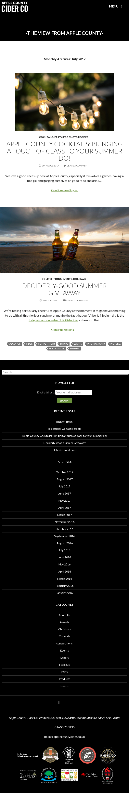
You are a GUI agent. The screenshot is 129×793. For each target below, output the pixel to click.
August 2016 (65, 543)
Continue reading (64, 190)
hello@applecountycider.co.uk (64, 736)
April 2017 (64, 507)
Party (58, 137)
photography (96, 343)
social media (57, 348)
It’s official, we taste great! (64, 428)
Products (70, 137)
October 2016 (64, 529)
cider (29, 343)
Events (67, 278)
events (78, 343)
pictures (115, 343)
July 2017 (64, 486)
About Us (65, 615)
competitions (51, 278)
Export (64, 657)
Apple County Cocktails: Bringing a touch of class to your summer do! (64, 151)
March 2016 (64, 578)
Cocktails (46, 137)
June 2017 (64, 493)
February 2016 (64, 585)
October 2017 (64, 472)
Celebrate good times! (64, 450)
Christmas (64, 629)
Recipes (83, 137)
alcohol (14, 343)
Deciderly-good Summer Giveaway (64, 289)
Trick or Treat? (64, 421)
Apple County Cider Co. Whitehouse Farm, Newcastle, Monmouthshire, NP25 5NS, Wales (64, 718)
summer (74, 348)
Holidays (79, 278)
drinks (64, 343)
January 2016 (64, 592)
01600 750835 (65, 727)
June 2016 (64, 557)
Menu (116, 6)
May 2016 (64, 564)
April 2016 (64, 571)
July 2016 (64, 550)
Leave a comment (78, 165)
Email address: (46, 392)
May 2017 (64, 500)
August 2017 (65, 479)
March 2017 (64, 514)
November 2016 (64, 521)
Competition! (46, 343)
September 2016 (64, 536)
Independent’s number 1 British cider (53, 320)
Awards (64, 622)
